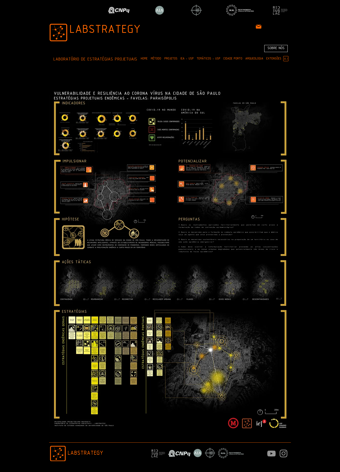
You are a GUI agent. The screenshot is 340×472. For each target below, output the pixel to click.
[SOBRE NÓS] (276, 48)
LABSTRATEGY (105, 30)
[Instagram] (283, 453)
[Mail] (258, 26)
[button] (156, 58)
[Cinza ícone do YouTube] (271, 453)
